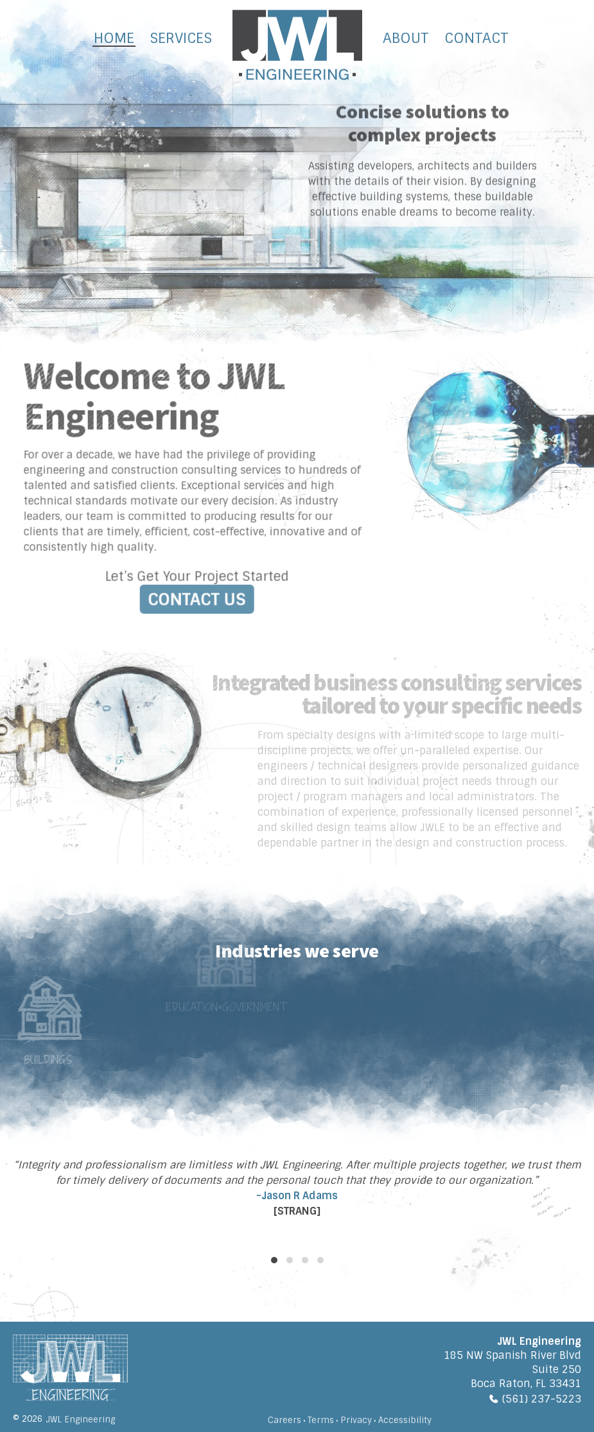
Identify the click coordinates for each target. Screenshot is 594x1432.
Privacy (356, 1420)
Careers (284, 1420)
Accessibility (405, 1420)
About (406, 38)
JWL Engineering (80, 1419)
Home (114, 38)
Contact (476, 38)
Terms (321, 1420)
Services (181, 38)
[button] (274, 1260)
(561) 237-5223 (541, 1399)
